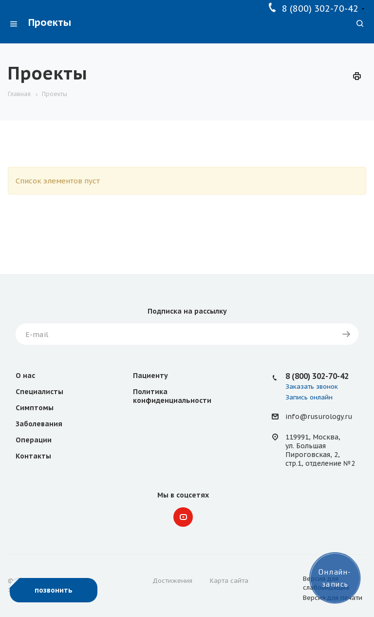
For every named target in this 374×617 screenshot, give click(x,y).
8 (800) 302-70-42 (320, 8)
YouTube (183, 517)
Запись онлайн (309, 397)
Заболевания (39, 423)
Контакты (33, 456)
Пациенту (150, 375)
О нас (25, 375)
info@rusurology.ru (318, 417)
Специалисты (39, 391)
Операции (34, 440)
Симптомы (35, 407)
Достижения (172, 581)
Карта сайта (229, 581)
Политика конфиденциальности (172, 396)
